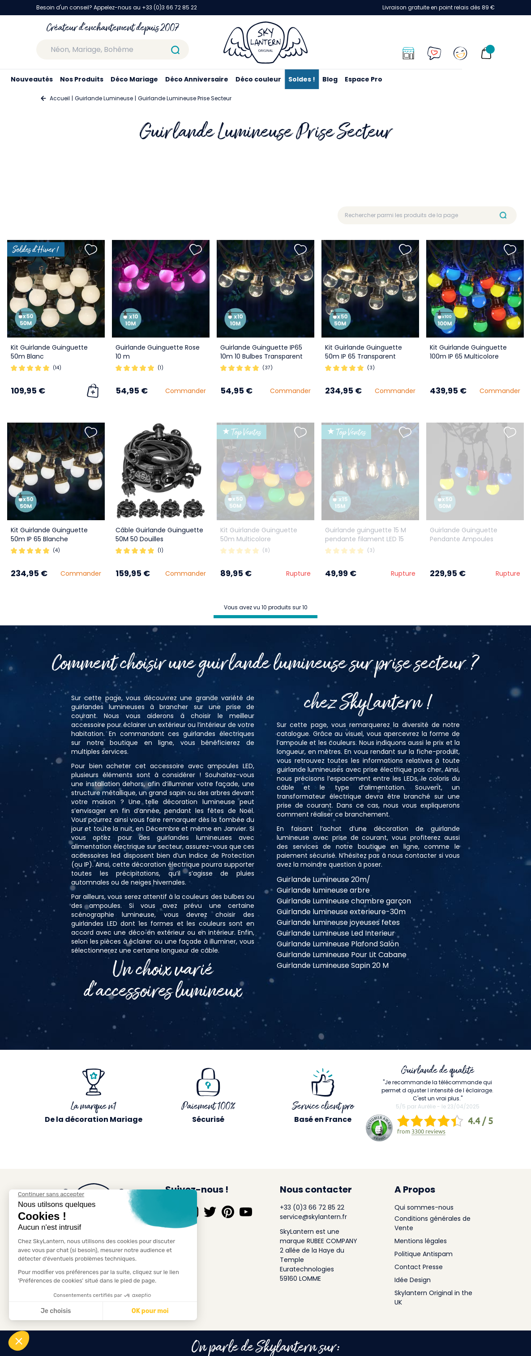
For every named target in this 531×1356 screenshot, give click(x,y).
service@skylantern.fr (313, 1216)
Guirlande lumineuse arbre (323, 890)
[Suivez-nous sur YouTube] (246, 1212)
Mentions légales (420, 1240)
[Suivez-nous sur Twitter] (210, 1212)
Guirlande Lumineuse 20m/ (323, 879)
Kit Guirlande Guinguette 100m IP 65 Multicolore (468, 352)
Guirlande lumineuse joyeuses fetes (338, 922)
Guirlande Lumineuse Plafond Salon (338, 944)
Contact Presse (418, 1266)
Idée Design (412, 1279)
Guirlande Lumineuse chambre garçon (344, 901)
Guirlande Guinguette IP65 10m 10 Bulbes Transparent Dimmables (261, 356)
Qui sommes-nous (424, 1207)
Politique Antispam (423, 1253)
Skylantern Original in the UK (433, 1297)
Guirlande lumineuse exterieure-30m (341, 912)
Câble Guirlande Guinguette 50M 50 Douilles (159, 534)
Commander (185, 390)
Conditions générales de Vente (432, 1223)
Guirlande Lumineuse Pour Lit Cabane (342, 955)
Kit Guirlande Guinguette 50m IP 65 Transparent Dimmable (363, 356)
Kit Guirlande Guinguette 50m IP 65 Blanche (49, 534)
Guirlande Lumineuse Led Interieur (336, 933)
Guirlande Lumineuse (104, 98)
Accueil (60, 98)
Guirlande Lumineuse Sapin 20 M (333, 965)
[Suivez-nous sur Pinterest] (228, 1212)
